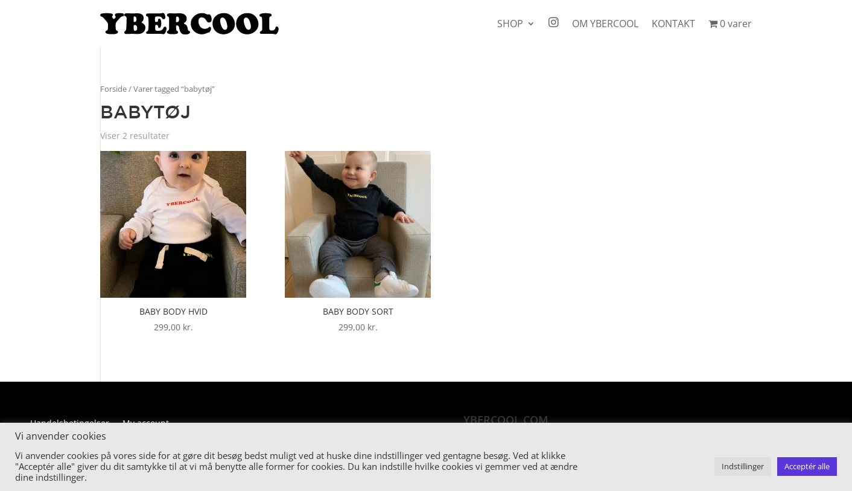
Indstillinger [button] (743, 466)
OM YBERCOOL (605, 23)
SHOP (510, 23)
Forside (113, 88)
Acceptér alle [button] (807, 466)
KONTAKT (673, 23)
